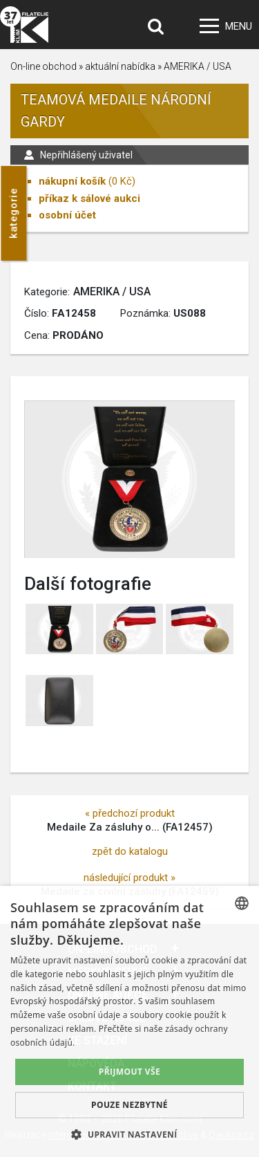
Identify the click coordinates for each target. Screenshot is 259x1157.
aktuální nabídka (120, 66)
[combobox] (242, 903)
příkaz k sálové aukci (89, 198)
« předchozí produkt (130, 813)
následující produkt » (129, 877)
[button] (129, 1134)
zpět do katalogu (130, 851)
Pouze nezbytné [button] (129, 1105)
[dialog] (129, 1021)
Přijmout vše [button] (129, 1071)
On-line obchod (43, 66)
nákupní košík (72, 181)
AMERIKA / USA (197, 66)
